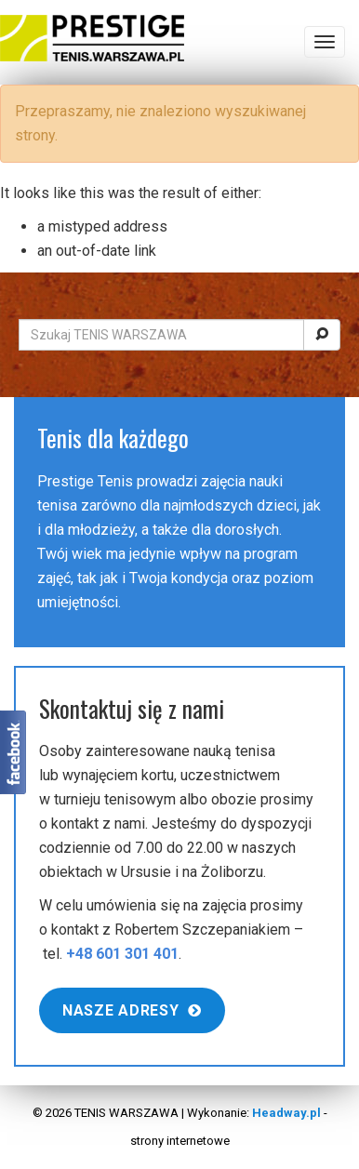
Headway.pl (286, 1113)
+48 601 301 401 (122, 954)
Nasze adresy (132, 1010)
